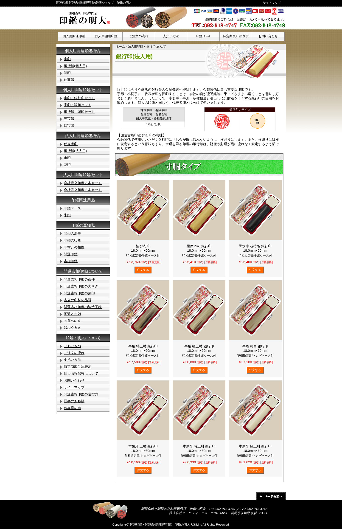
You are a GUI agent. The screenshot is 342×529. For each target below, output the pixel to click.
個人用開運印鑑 (74, 36)
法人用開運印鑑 (106, 36)
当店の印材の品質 (77, 300)
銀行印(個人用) (75, 66)
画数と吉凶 (72, 314)
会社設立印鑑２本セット (83, 190)
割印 (67, 164)
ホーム (120, 46)
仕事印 (69, 80)
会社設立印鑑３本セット (83, 183)
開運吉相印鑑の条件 (79, 279)
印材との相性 (74, 247)
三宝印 (69, 119)
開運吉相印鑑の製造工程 (83, 307)
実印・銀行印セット (79, 98)
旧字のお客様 (74, 401)
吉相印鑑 (71, 261)
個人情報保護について (81, 373)
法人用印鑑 (135, 46)
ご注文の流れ (138, 36)
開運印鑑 (71, 254)
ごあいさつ (72, 346)
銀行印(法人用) (75, 151)
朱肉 (67, 215)
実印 (67, 59)
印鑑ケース (72, 208)
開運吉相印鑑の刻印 (79, 293)
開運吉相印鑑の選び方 (81, 394)
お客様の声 (72, 408)
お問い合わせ (268, 36)
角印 (67, 158)
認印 (67, 73)
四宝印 (69, 125)
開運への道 (72, 321)
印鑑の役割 (72, 240)
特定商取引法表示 (236, 36)
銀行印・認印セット (79, 112)
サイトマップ (272, 2)
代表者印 (71, 144)
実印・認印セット (77, 105)
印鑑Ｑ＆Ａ (72, 327)
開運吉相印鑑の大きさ (81, 286)
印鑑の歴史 (72, 233)
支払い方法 (171, 36)
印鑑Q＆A (203, 36)
